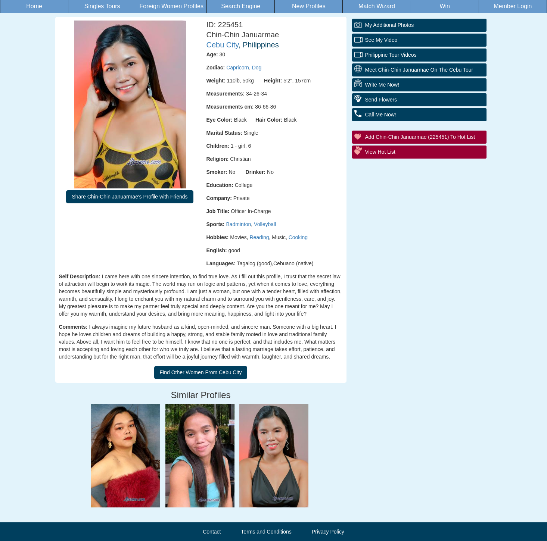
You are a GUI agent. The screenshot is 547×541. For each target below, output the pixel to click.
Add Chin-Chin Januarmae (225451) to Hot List (420, 137)
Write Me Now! (382, 85)
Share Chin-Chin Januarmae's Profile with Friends (129, 197)
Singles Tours (102, 6)
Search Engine (240, 6)
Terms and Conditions (266, 532)
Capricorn (237, 68)
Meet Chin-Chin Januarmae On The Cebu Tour (419, 70)
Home (34, 6)
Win (444, 6)
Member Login (513, 6)
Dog (257, 68)
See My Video (381, 40)
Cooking (298, 237)
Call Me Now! (380, 115)
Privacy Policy (328, 532)
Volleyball (265, 224)
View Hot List (380, 152)
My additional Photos (389, 25)
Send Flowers (381, 100)
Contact (212, 532)
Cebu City (222, 45)
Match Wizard (376, 6)
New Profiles (309, 6)
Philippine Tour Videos (391, 55)
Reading (259, 237)
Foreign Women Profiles (171, 6)
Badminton (238, 224)
